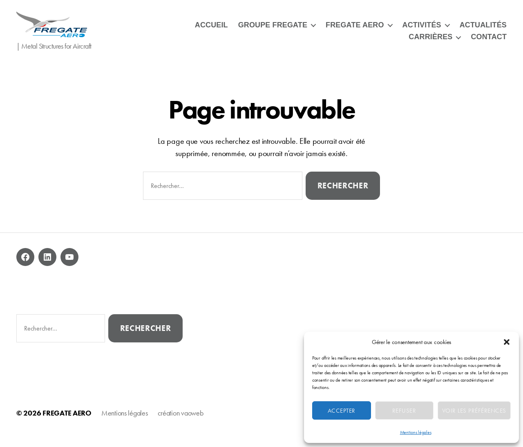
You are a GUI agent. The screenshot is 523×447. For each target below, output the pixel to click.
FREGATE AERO (355, 30)
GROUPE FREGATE (272, 30)
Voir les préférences (474, 411)
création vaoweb (180, 424)
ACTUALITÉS (483, 30)
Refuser (404, 411)
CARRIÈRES (430, 42)
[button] (507, 342)
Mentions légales (415, 432)
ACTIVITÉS (421, 30)
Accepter (341, 411)
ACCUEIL (211, 30)
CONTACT (489, 42)
